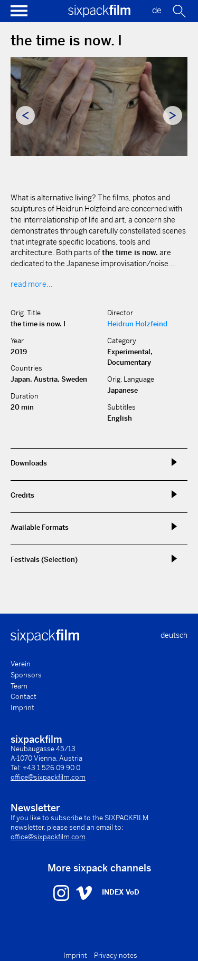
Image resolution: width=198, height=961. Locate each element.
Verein (21, 663)
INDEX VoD (120, 892)
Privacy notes (115, 955)
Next (172, 115)
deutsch (174, 635)
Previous (25, 115)
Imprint (22, 707)
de (157, 10)
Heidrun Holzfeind (137, 323)
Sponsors (26, 675)
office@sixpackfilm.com (48, 777)
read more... (32, 284)
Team (19, 686)
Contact (23, 696)
